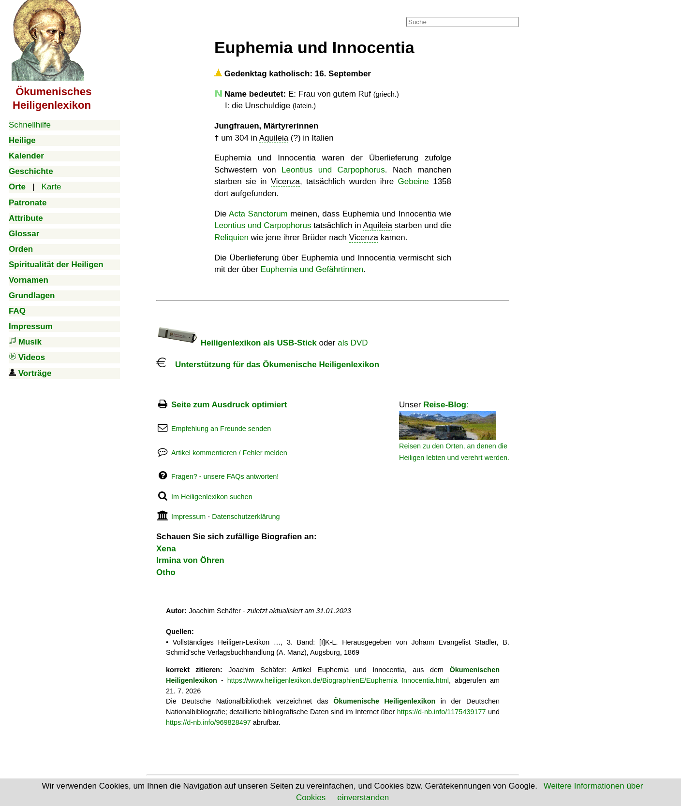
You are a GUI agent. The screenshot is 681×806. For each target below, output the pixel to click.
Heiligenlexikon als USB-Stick (236, 342)
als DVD (353, 342)
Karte (51, 186)
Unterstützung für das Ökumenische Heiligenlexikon (267, 364)
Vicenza (285, 181)
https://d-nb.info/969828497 (208, 722)
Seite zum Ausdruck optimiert (229, 404)
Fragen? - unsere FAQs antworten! (225, 476)
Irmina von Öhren (190, 560)
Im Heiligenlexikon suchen (211, 497)
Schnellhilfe (30, 125)
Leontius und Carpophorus (333, 169)
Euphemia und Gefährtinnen (311, 269)
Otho (166, 572)
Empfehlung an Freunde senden (221, 428)
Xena (166, 548)
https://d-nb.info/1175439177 (441, 712)
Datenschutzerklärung (246, 516)
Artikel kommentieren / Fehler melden (229, 453)
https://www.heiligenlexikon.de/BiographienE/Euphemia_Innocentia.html (338, 680)
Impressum (188, 516)
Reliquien (231, 237)
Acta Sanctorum (258, 213)
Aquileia (274, 138)
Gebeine (413, 181)
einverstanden (363, 797)
